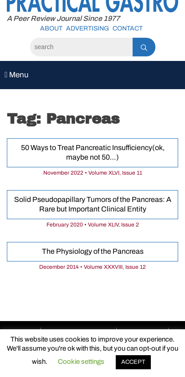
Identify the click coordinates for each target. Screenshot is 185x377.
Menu (17, 74)
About (51, 28)
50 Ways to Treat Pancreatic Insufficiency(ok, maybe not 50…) (92, 152)
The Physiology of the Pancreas (93, 251)
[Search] (81, 47)
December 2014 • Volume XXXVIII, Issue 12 (92, 267)
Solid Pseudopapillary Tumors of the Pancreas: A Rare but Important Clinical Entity (92, 204)
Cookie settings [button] (81, 361)
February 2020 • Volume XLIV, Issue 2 (92, 224)
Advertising (87, 28)
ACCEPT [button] (133, 362)
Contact (128, 28)
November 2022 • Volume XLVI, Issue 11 (92, 173)
